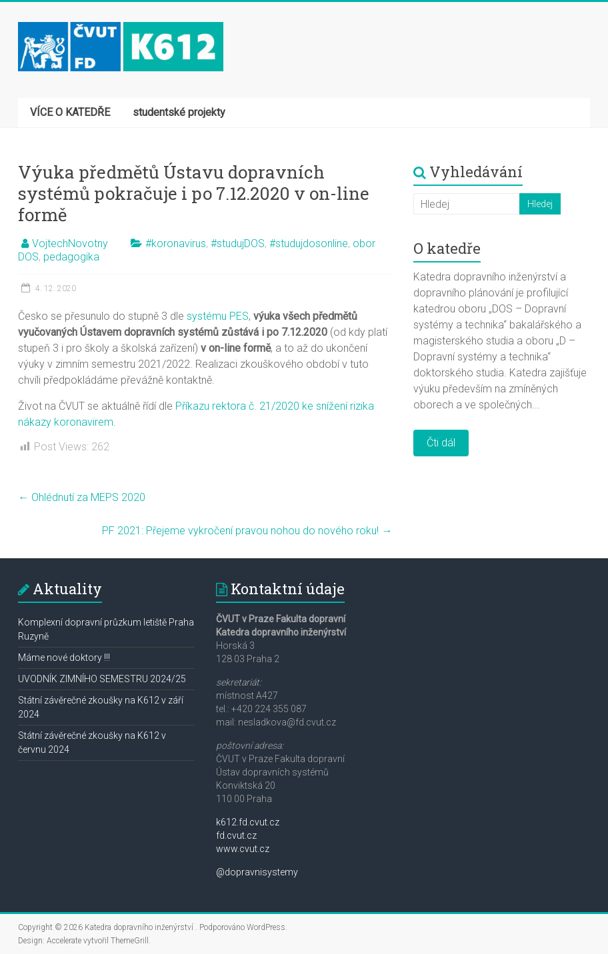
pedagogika (71, 256)
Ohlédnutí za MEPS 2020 (81, 497)
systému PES (218, 316)
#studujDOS (238, 243)
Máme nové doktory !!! (64, 657)
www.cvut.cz (242, 848)
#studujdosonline (308, 243)
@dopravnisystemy (257, 872)
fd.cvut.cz (236, 835)
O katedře (447, 248)
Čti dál (441, 442)
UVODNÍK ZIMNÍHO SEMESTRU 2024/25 (102, 679)
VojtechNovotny (70, 243)
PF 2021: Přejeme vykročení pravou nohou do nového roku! (247, 530)
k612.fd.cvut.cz (247, 822)
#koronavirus (175, 243)
